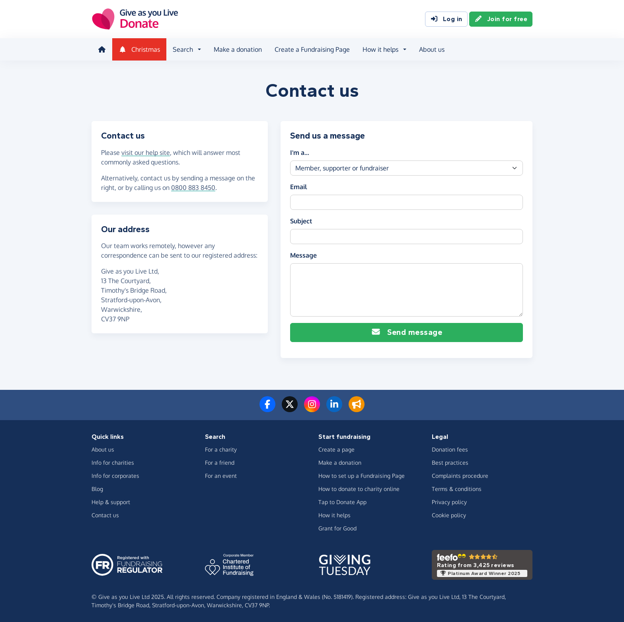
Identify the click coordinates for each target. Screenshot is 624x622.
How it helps (334, 515)
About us (432, 49)
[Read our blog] (357, 409)
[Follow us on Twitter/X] (290, 409)
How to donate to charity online (359, 488)
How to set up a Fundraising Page (361, 475)
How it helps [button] (380, 49)
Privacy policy (449, 502)
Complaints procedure (460, 475)
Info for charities (113, 462)
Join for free (501, 19)
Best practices (450, 462)
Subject (301, 221)
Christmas (139, 49)
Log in (446, 19)
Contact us (105, 515)
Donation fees (450, 449)
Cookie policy (449, 515)
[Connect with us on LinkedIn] (334, 409)
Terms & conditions (457, 488)
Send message (406, 332)
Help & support (111, 502)
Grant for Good (337, 528)
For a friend (219, 462)
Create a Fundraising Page (312, 49)
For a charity (221, 449)
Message (303, 255)
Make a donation (238, 49)
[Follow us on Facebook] (267, 409)
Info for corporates (115, 475)
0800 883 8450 (193, 188)
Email (298, 187)
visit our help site (145, 152)
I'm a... (299, 152)
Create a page (336, 449)
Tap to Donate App (342, 502)
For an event (221, 475)
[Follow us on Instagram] (312, 409)
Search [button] (183, 49)
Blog (97, 488)
